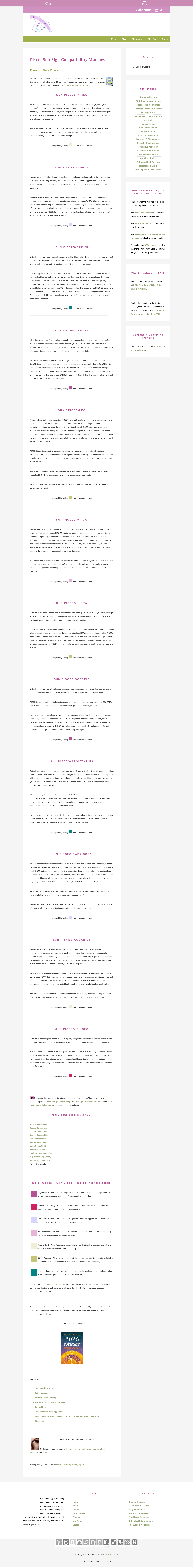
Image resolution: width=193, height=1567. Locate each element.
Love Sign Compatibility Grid (87, 1102)
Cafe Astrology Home (44, 1388)
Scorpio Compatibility (39, 1149)
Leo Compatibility (38, 1139)
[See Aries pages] (58, 1547)
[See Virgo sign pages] (93, 1547)
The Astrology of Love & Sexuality (50, 1402)
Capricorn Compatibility (40, 1157)
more (45, 1452)
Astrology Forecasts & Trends (148, 109)
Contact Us (78, 1510)
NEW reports (150, 245)
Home (75, 1502)
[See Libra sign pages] (99, 1547)
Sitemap (76, 1517)
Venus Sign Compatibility (59, 1102)
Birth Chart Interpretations (148, 101)
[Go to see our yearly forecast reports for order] (72, 1348)
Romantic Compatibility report (70, 1465)
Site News (77, 1521)
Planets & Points (148, 132)
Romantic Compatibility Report (74, 85)
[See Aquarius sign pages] (127, 1547)
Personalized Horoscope (54, 1284)
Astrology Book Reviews (148, 162)
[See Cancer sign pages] (79, 1547)
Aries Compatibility (38, 1124)
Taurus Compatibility (39, 1128)
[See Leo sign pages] (86, 1547)
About (75, 1506)
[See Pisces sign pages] (134, 1547)
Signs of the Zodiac (148, 128)
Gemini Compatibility (39, 1131)
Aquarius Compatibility (40, 1160)
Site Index (39, 1421)
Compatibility (41, 1407)
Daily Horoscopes (43, 1393)
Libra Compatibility (38, 1146)
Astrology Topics (148, 158)
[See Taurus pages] (65, 1547)
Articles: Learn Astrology (46, 1398)
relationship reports (89, 1449)
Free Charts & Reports (139, 1506)
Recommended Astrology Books (49, 1412)
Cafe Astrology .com (48, 22)
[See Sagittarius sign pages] (113, 1547)
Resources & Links (148, 166)
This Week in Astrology (139, 1525)
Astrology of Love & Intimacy (148, 116)
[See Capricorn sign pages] (121, 1547)
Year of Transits (142, 223)
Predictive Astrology (148, 147)
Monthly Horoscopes (138, 1513)
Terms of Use (79, 1513)
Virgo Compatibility (38, 1142)
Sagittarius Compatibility (41, 1153)
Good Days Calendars (139, 1517)
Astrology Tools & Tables (148, 151)
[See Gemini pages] (72, 1547)
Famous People (148, 124)
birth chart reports (72, 1449)
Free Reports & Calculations (148, 170)
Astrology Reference (148, 154)
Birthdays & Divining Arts (148, 139)
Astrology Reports (148, 97)
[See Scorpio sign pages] (106, 1547)
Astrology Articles (148, 112)
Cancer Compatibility (39, 1135)
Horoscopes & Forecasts (148, 105)
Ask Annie (148, 120)
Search (76, 1525)
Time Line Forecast (144, 213)
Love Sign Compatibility (148, 135)
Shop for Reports (137, 1502)
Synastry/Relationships (148, 143)
